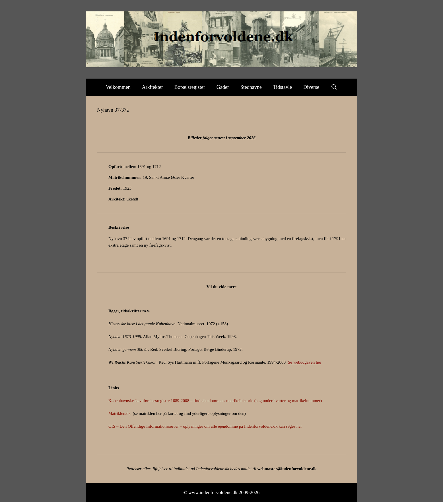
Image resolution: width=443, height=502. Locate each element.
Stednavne (251, 87)
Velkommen (118, 87)
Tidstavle (282, 87)
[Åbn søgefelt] (334, 87)
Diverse (311, 87)
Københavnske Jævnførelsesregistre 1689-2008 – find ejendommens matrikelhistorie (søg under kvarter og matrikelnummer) (215, 400)
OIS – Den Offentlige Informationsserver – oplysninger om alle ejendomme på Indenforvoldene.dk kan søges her (205, 426)
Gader (223, 87)
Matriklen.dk (119, 413)
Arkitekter (152, 87)
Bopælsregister (189, 87)
